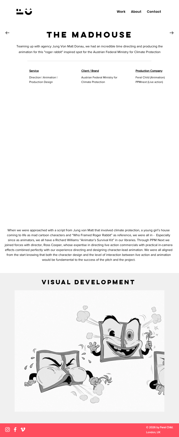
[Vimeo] (23, 429)
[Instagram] (7, 429)
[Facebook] (15, 429)
